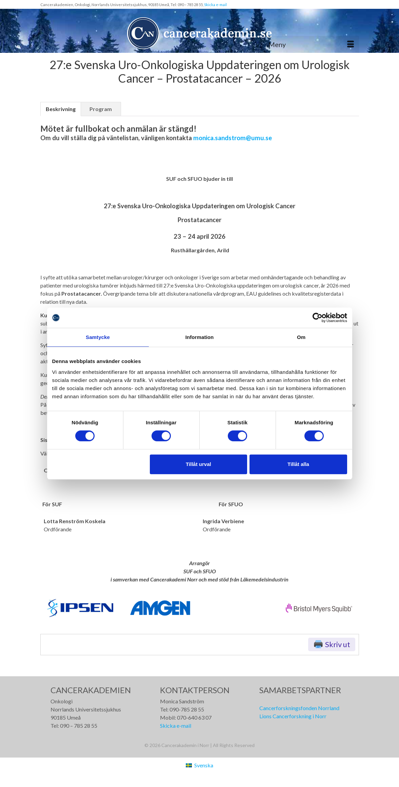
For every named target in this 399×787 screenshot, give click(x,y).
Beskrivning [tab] (61, 109)
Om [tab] (301, 337)
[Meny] (311, 44)
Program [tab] (100, 109)
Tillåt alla (298, 464)
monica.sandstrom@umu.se (232, 138)
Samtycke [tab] (98, 337)
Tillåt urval (198, 464)
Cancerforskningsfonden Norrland (299, 708)
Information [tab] (199, 337)
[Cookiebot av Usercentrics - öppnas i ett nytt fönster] (317, 318)
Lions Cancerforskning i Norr (292, 716)
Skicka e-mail (215, 4)
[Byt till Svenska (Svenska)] (199, 765)
